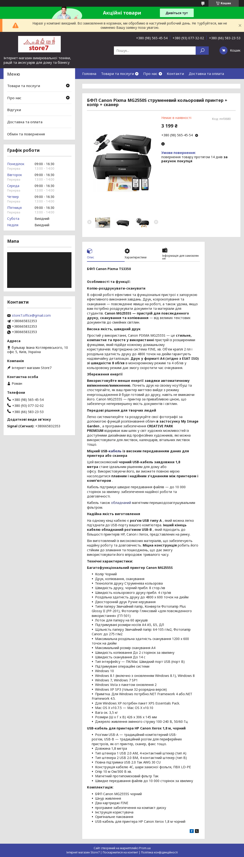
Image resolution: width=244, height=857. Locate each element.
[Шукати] (202, 50)
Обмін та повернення (26, 133)
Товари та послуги (117, 73)
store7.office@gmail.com (31, 315)
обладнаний (121, 502)
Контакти (175, 73)
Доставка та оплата (206, 73)
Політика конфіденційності (159, 852)
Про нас (150, 73)
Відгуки (14, 109)
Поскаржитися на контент (120, 852)
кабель (115, 451)
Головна (89, 73)
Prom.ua (145, 848)
